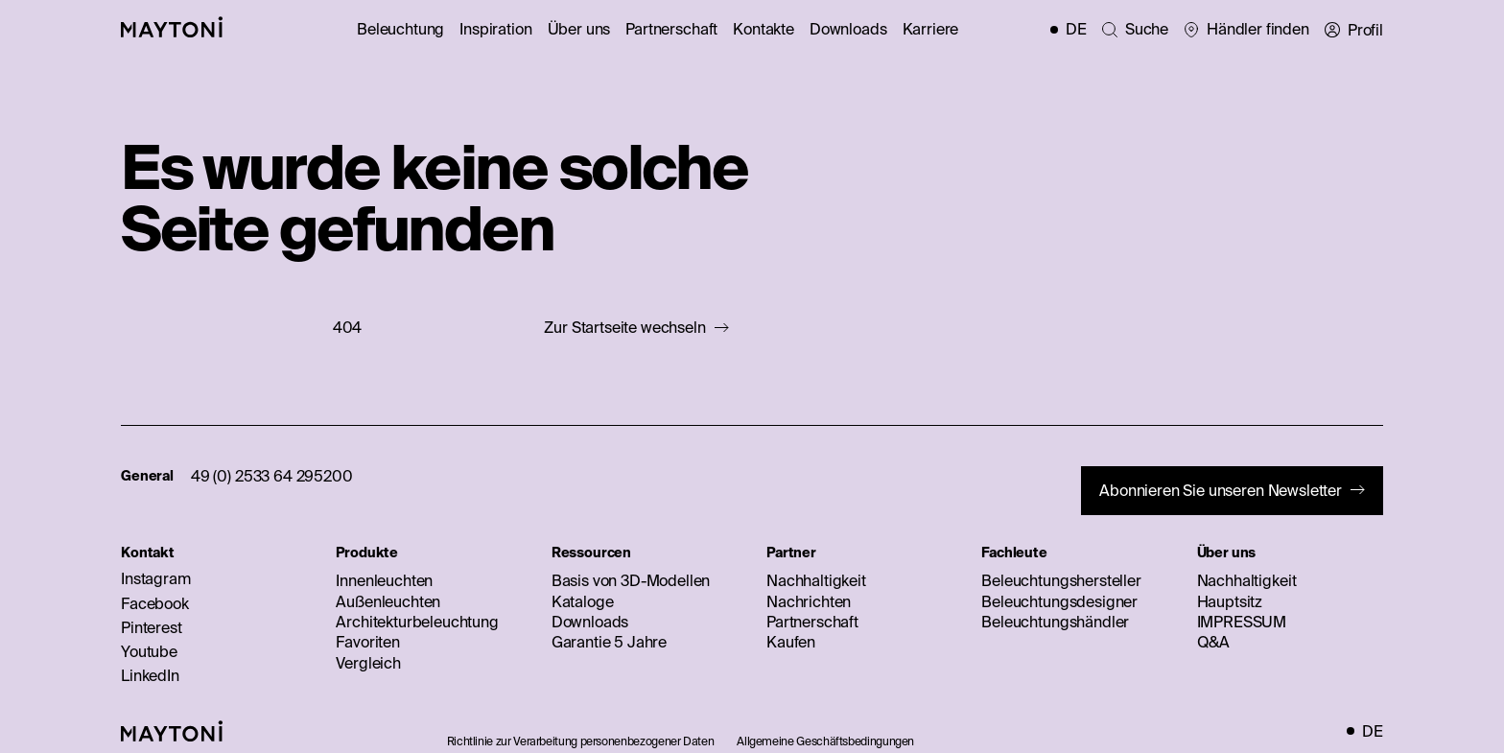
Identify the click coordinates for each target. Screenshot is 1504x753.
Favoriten (368, 641)
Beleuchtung (400, 28)
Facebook (155, 603)
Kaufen (790, 641)
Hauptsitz (1230, 601)
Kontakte (763, 28)
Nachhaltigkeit (816, 580)
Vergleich (368, 662)
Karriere (931, 28)
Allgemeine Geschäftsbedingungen (825, 741)
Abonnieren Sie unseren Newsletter (1220, 490)
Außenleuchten (388, 601)
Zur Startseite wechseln (624, 327)
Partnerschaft (671, 28)
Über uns (579, 28)
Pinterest (151, 627)
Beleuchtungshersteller (1060, 580)
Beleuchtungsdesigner (1059, 601)
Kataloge (583, 601)
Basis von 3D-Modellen (631, 580)
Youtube (149, 651)
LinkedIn (150, 675)
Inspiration (495, 28)
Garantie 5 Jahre (609, 641)
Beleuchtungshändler (1055, 621)
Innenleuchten (384, 580)
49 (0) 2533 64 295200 (272, 475)
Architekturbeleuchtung (417, 621)
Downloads (848, 28)
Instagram (156, 578)
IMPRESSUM (1242, 621)
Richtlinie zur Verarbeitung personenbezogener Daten (581, 741)
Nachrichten (808, 601)
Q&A (1214, 641)
